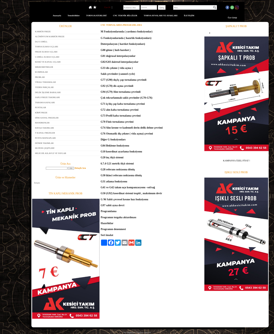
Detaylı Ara (80, 168)
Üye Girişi (232, 17)
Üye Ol (107, 7)
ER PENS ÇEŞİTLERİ (44, 148)
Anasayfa (57, 15)
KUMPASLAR (41, 72)
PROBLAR (40, 77)
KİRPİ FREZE (41, 112)
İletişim (37, 183)
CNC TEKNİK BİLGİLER (125, 15)
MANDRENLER (42, 123)
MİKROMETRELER (44, 67)
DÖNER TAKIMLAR (44, 143)
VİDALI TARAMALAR (45, 82)
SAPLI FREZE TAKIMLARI (47, 97)
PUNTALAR (40, 107)
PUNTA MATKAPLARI (45, 138)
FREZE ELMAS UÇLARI (46, 52)
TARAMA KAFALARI (45, 102)
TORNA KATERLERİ (96, 15)
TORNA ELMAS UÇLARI (46, 46)
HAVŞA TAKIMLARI (44, 128)
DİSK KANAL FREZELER (47, 118)
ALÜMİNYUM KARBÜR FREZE (50, 36)
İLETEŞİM (189, 15)
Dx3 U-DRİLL (41, 41)
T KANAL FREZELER (45, 133)
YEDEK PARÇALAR (44, 87)
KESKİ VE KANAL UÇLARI (48, 62)
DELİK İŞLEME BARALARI (48, 92)
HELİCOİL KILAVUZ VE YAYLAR (50, 153)
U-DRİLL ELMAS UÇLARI (47, 57)
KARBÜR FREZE (43, 31)
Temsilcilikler (74, 15)
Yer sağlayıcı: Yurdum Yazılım (137, 332)
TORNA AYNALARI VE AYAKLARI (160, 15)
